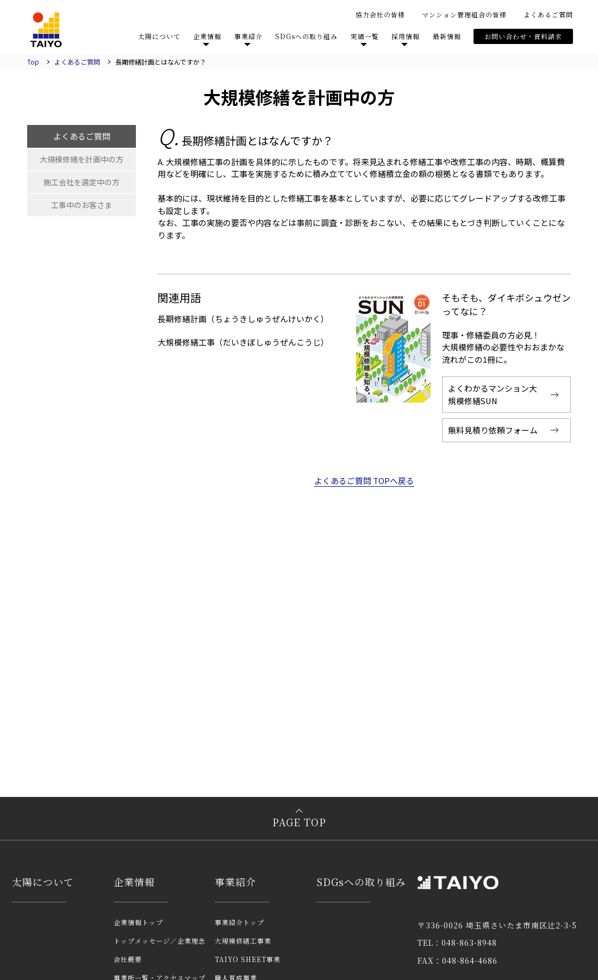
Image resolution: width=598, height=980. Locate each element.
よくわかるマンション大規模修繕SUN (492, 394)
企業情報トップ (138, 922)
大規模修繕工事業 (243, 940)
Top (33, 61)
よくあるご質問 (548, 14)
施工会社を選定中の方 (81, 182)
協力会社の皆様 (380, 14)
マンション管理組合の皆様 (464, 14)
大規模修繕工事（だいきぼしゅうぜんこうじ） (243, 342)
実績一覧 (365, 36)
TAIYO (46, 29)
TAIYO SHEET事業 (248, 959)
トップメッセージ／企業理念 (159, 940)
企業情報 (207, 36)
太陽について (159, 36)
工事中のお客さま (81, 204)
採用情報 (405, 36)
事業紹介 (248, 36)
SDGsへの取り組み (306, 36)
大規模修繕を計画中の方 (81, 159)
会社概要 (128, 959)
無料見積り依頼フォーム (493, 430)
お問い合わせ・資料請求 (523, 36)
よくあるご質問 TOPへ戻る (364, 481)
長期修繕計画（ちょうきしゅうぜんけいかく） (243, 318)
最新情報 (447, 36)
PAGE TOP (299, 822)
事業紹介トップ (239, 922)
